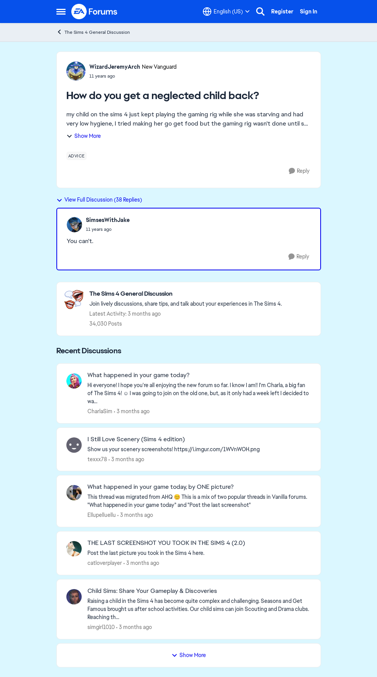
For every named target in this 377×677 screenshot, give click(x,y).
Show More (83, 135)
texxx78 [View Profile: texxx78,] (97, 458)
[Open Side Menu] (61, 11)
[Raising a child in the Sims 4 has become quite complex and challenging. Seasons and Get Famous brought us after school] (199, 609)
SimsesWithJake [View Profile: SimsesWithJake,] (108, 220)
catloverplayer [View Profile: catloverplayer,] (104, 562)
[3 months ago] (132, 411)
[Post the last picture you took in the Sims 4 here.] (199, 553)
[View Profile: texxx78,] (74, 445)
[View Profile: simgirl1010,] (74, 596)
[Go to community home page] (94, 11)
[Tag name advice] (76, 156)
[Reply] (299, 171)
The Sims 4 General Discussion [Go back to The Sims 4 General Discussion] (93, 32)
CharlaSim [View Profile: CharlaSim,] (99, 411)
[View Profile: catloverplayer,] (74, 548)
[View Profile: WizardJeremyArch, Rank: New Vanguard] (76, 71)
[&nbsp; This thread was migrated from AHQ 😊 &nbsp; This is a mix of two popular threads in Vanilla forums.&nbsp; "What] (199, 501)
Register (282, 11)
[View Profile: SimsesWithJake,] (74, 224)
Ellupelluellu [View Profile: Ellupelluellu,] (101, 514)
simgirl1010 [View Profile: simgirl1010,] (101, 627)
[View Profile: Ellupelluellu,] (74, 492)
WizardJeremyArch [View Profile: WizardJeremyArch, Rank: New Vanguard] (114, 66)
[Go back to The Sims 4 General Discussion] (185, 294)
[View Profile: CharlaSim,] (74, 381)
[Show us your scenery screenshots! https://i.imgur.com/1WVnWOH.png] (199, 449)
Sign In (308, 11)
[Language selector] (226, 11)
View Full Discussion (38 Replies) (99, 199)
